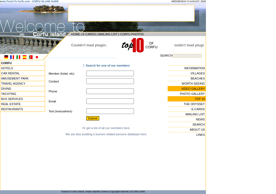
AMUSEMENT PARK (15, 78)
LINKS (200, 134)
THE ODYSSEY (194, 104)
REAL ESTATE (11, 104)
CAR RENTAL (10, 73)
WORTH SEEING (193, 83)
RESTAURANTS (12, 109)
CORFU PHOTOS (132, 34)
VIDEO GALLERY (193, 88)
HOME (75, 34)
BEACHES (198, 78)
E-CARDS (89, 34)
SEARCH (198, 124)
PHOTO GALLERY (192, 93)
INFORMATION (194, 68)
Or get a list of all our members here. (106, 128)
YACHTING (8, 93)
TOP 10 (200, 99)
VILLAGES (198, 73)
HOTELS (7, 68)
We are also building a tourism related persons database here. (106, 134)
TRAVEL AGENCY (13, 83)
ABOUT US (197, 129)
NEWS (200, 119)
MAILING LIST (107, 34)
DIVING (6, 88)
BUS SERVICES (12, 99)
